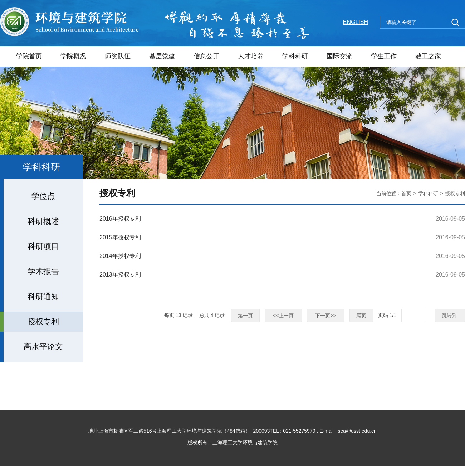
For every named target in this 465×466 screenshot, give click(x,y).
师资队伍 (118, 56)
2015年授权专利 (120, 237)
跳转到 (450, 315)
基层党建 (162, 56)
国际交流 (339, 56)
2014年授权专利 (120, 256)
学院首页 (29, 56)
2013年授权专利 (120, 275)
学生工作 (384, 56)
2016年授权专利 (120, 219)
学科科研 (295, 56)
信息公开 (206, 56)
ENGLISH (355, 22)
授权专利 (455, 193)
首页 (406, 193)
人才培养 (251, 56)
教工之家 (428, 56)
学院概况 (73, 56)
